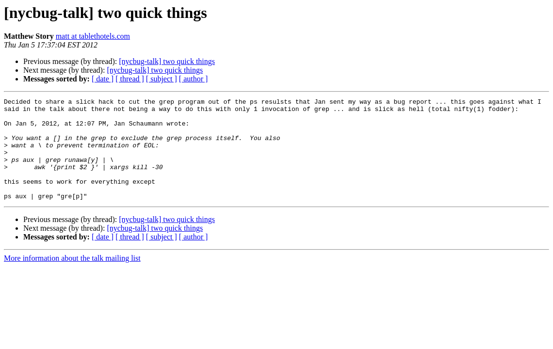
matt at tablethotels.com (93, 36)
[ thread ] (129, 79)
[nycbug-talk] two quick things (167, 61)
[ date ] (103, 79)
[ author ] (193, 79)
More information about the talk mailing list (72, 278)
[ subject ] (161, 79)
